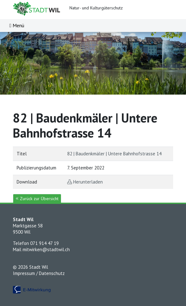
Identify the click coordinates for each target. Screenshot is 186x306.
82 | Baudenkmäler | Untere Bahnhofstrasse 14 (114, 154)
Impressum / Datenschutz (39, 273)
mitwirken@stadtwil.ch (46, 249)
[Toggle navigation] (17, 25)
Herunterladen (88, 182)
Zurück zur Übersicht (37, 198)
